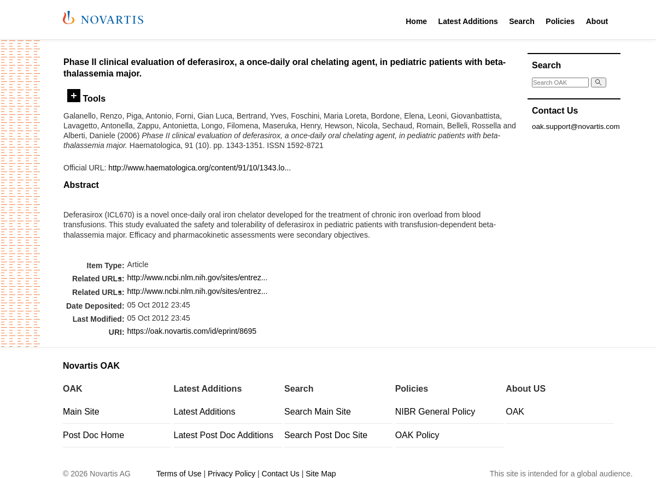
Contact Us (281, 473)
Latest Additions (468, 21)
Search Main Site (317, 411)
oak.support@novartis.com (576, 126)
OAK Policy (417, 435)
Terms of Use (178, 473)
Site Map (321, 473)
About (597, 21)
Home (416, 21)
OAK (515, 411)
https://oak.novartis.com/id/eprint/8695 (192, 331)
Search (522, 21)
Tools (86, 98)
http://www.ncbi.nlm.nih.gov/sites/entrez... (197, 277)
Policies (560, 21)
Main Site (81, 411)
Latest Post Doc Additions (223, 435)
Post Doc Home (93, 435)
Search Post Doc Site (325, 435)
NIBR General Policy (435, 411)
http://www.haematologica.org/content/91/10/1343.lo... (199, 167)
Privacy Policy (231, 473)
